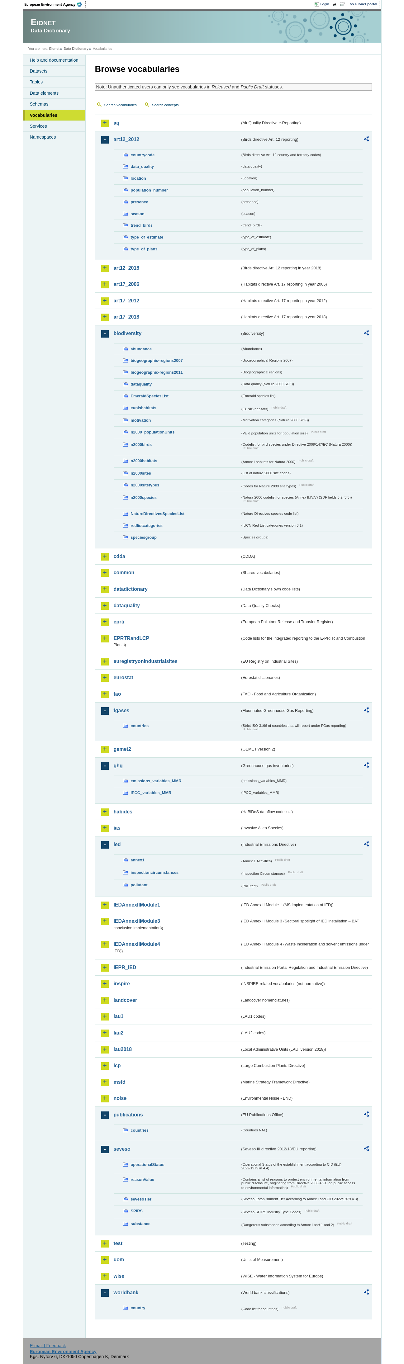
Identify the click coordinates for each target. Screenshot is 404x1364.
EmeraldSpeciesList (150, 396)
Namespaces (43, 137)
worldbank (126, 1292)
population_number (149, 190)
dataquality (141, 384)
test (118, 1243)
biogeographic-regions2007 (157, 360)
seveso (122, 1149)
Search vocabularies (120, 105)
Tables (36, 81)
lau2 (119, 1032)
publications (128, 1114)
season (138, 213)
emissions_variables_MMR (156, 781)
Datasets (39, 71)
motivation (141, 420)
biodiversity (128, 333)
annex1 (138, 860)
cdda (119, 556)
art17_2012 (127, 300)
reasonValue (142, 1179)
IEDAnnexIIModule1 (137, 904)
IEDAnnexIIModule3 (137, 921)
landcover (125, 1000)
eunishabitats (144, 407)
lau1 (119, 1016)
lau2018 (123, 1049)
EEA (55, 4)
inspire (122, 983)
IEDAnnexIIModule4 (137, 944)
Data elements (44, 93)
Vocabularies (44, 115)
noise (120, 1098)
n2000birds (141, 444)
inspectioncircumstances (155, 872)
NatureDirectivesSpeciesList (158, 513)
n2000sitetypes (145, 485)
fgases (122, 710)
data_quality (142, 166)
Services (38, 126)
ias (117, 828)
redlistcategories (147, 525)
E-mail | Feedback (48, 1345)
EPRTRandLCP (132, 638)
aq (117, 123)
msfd (120, 1082)
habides (123, 811)
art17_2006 (127, 284)
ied (117, 844)
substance (140, 1223)
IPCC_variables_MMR (151, 792)
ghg (118, 765)
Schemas (39, 104)
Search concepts (165, 105)
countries (140, 725)
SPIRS (137, 1211)
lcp (117, 1065)
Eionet (54, 48)
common (124, 572)
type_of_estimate (147, 237)
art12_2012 (127, 139)
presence (139, 202)
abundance (141, 349)
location (138, 178)
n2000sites (141, 473)
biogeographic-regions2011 (157, 372)
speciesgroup (144, 537)
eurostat (123, 677)
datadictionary (131, 589)
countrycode (143, 155)
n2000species (144, 497)
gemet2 (122, 749)
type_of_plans (144, 249)
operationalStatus (147, 1164)
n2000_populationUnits (153, 432)
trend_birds (142, 225)
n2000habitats (144, 460)
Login (324, 4)
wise (119, 1276)
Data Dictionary (76, 48)
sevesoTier (141, 1199)
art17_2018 (127, 317)
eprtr (119, 621)
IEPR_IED (125, 967)
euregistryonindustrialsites (146, 661)
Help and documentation (54, 60)
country (138, 1307)
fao (117, 694)
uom (119, 1259)
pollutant (139, 885)
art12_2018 (127, 268)
